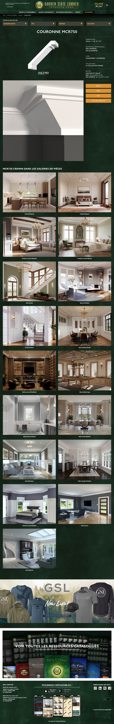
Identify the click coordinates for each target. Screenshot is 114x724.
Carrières (10, 7)
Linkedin (100, 688)
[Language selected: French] (106, 699)
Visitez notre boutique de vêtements (57, 616)
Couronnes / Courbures (95, 58)
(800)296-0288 (11, 699)
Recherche (107, 5)
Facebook (109, 688)
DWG (98, 91)
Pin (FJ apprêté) (91, 51)
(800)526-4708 (11, 691)
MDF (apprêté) (91, 49)
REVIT (98, 86)
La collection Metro (94, 65)
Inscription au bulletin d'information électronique (18, 4)
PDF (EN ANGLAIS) (98, 101)
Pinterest (104, 688)
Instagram (95, 688)
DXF (98, 96)
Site (57, 721)
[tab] (28, 12)
